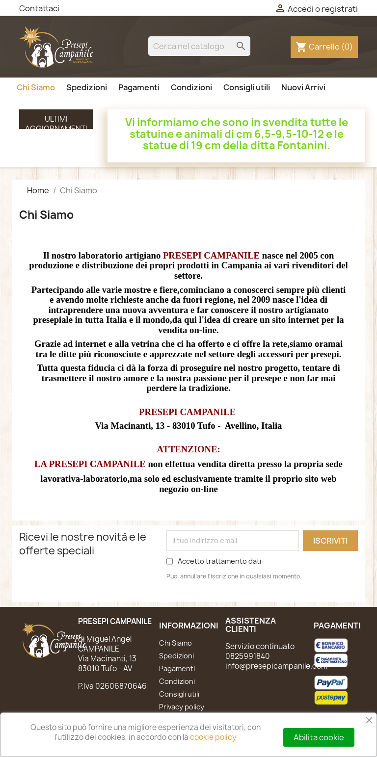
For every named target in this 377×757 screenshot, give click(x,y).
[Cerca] (199, 46)
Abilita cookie (319, 737)
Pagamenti (139, 87)
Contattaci (39, 8)
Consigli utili (246, 87)
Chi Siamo (36, 87)
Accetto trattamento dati (219, 561)
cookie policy (213, 737)
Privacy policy (181, 706)
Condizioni (191, 87)
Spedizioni (86, 87)
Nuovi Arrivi (303, 87)
